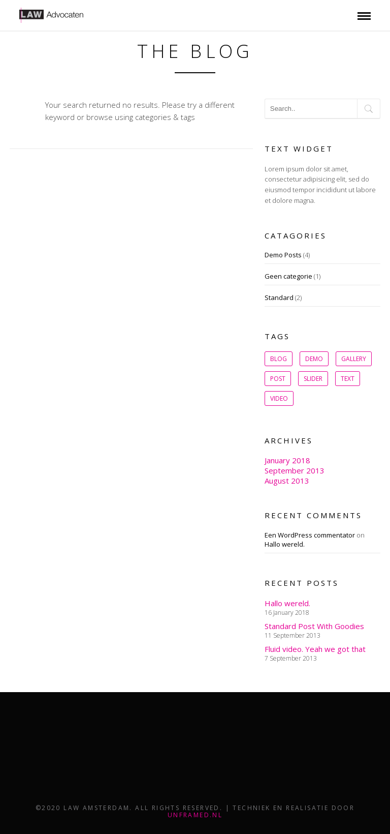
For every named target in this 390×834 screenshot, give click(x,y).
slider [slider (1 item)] (313, 378)
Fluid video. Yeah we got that (315, 649)
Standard (279, 297)
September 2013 (294, 470)
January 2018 (287, 460)
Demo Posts (283, 254)
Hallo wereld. (285, 544)
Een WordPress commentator (310, 535)
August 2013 (287, 480)
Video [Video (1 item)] (279, 398)
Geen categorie (288, 276)
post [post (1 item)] (277, 378)
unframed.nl (195, 815)
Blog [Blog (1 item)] (278, 358)
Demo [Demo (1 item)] (314, 358)
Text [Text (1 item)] (347, 378)
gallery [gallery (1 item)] (353, 358)
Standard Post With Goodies (314, 626)
